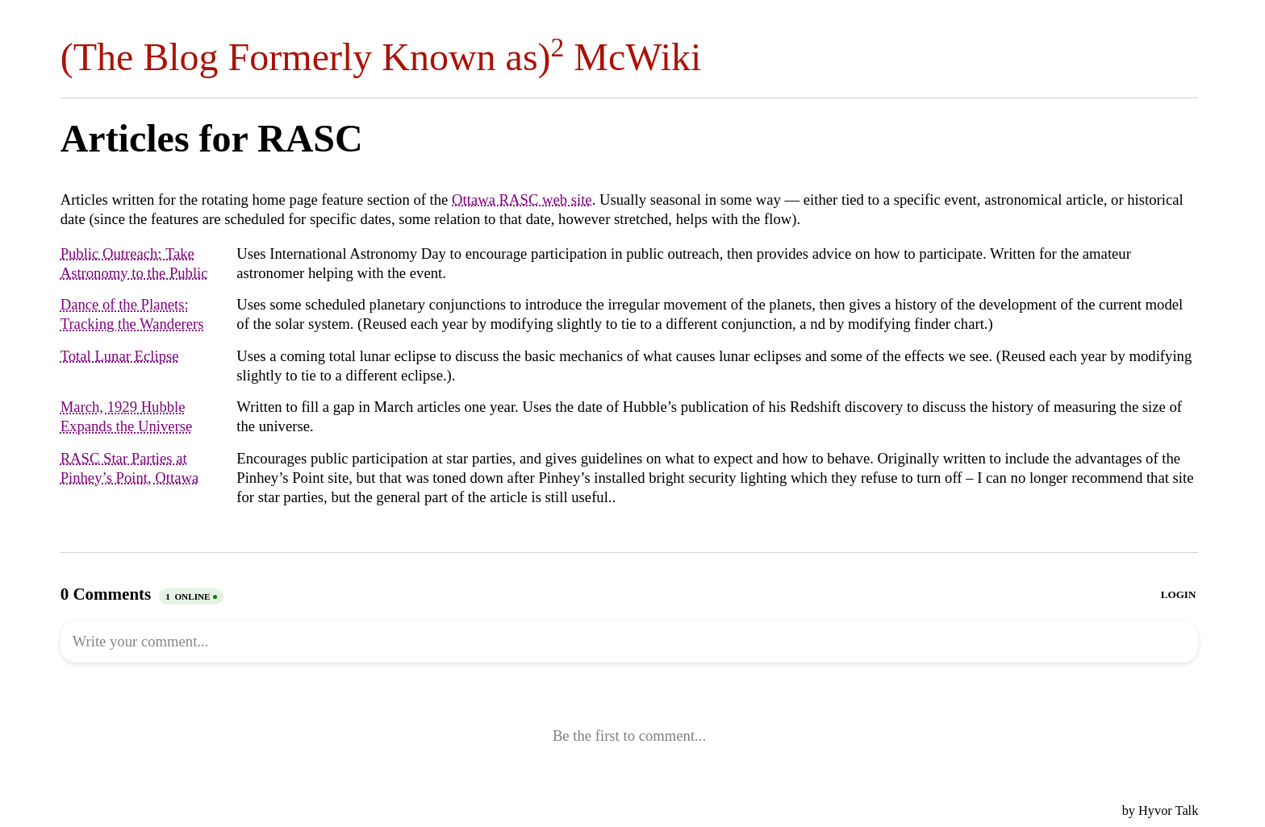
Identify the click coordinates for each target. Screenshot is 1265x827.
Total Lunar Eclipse (120, 355)
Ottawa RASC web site (522, 199)
